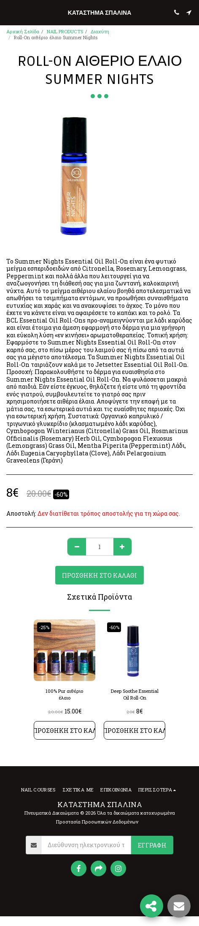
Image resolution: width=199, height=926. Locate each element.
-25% (44, 627)
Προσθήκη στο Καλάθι (99, 575)
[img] (64, 650)
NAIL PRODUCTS (65, 31)
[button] (9, 12)
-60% (114, 627)
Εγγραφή (152, 845)
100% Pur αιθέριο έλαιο (64, 694)
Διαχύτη (100, 31)
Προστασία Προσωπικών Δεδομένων (97, 821)
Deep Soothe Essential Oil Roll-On (135, 694)
